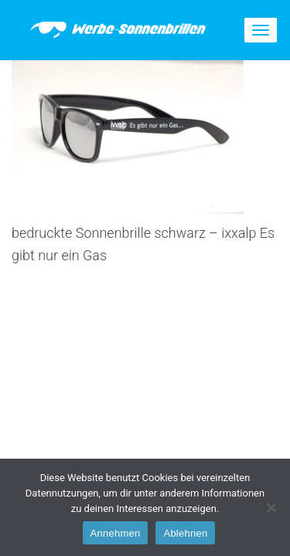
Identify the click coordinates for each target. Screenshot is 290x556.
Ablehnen (185, 533)
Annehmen (115, 533)
